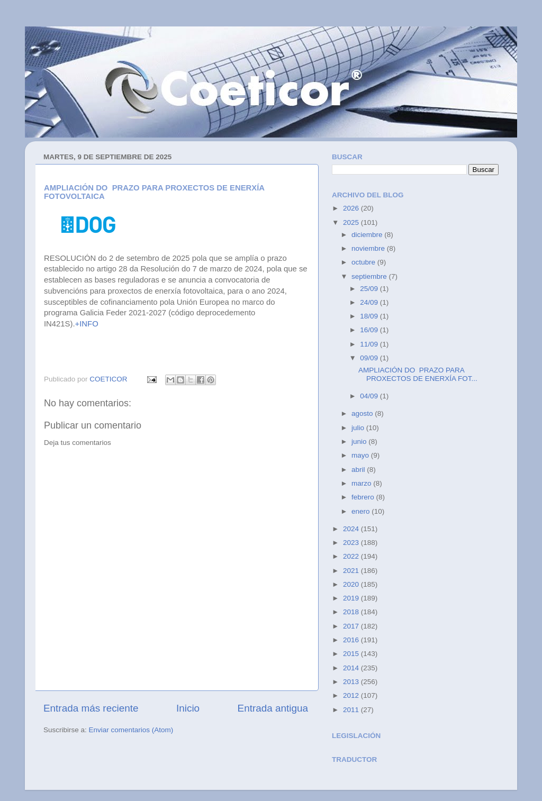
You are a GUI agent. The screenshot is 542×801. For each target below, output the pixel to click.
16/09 (370, 330)
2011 (352, 710)
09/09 (370, 358)
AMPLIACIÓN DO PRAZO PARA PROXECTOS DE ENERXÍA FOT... (417, 374)
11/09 (370, 344)
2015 (352, 654)
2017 (352, 626)
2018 (352, 612)
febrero (363, 497)
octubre (364, 262)
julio (358, 428)
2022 (352, 556)
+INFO (86, 324)
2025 (352, 222)
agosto (363, 413)
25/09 (370, 289)
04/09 (370, 396)
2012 (352, 695)
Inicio (188, 708)
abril (359, 470)
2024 (352, 529)
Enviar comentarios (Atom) (131, 730)
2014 (352, 668)
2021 (352, 571)
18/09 (370, 316)
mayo (361, 455)
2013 (352, 682)
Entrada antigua (273, 708)
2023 (352, 543)
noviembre (369, 248)
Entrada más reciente (91, 708)
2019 (352, 598)
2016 (352, 640)
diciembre (367, 235)
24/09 (370, 302)
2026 (352, 208)
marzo (362, 483)
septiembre (370, 276)
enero (361, 511)
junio (359, 441)
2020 (352, 584)
